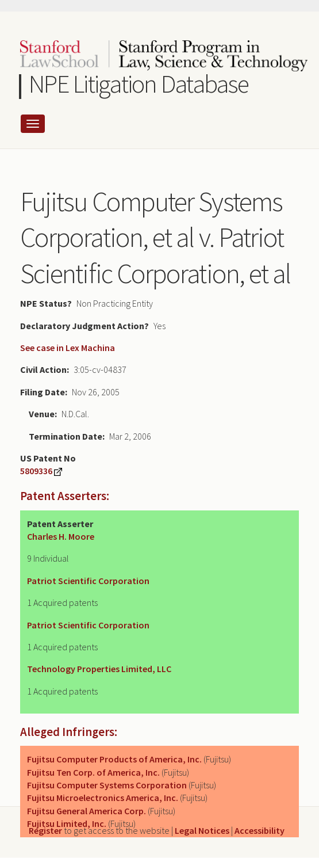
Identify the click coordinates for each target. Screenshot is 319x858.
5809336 (36, 470)
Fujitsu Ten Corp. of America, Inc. (93, 772)
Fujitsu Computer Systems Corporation (107, 785)
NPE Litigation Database (139, 84)
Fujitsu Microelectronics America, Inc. (102, 797)
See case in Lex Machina (67, 347)
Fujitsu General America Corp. (86, 811)
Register (45, 830)
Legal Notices (202, 830)
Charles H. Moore (60, 536)
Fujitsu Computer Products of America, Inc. (114, 759)
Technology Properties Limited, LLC (99, 668)
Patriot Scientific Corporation (88, 580)
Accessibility (260, 830)
